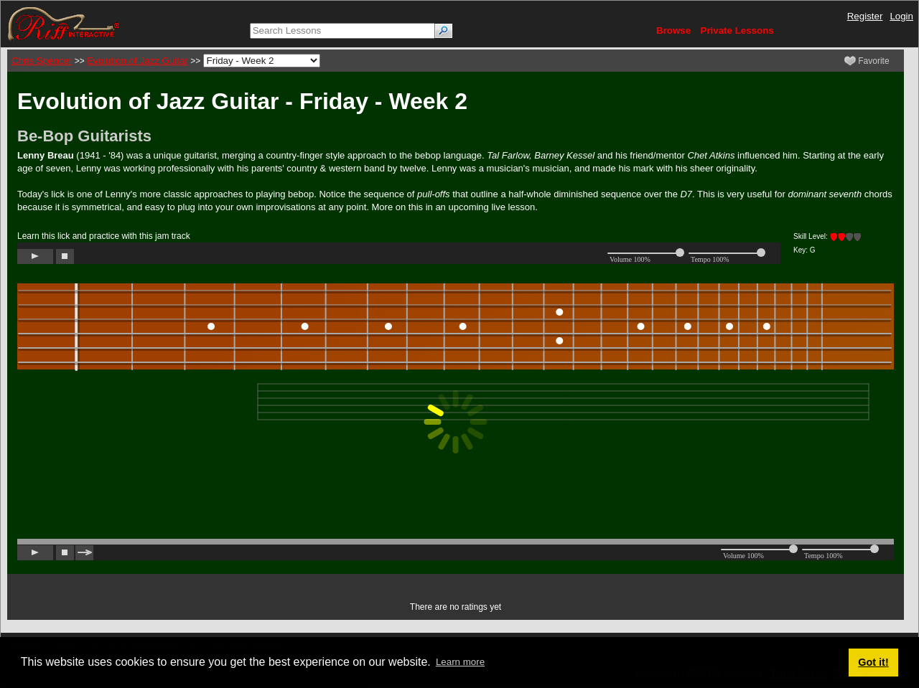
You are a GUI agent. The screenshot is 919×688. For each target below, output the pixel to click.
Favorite (867, 61)
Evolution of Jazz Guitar (137, 60)
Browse (673, 30)
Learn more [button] (460, 661)
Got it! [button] (873, 662)
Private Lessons (737, 30)
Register (865, 16)
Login (901, 16)
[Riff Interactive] (64, 23)
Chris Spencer (41, 60)
